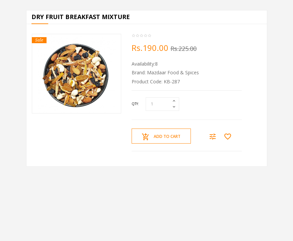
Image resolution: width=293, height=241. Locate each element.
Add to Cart (161, 137)
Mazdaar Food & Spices (173, 72)
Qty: (135, 103)
